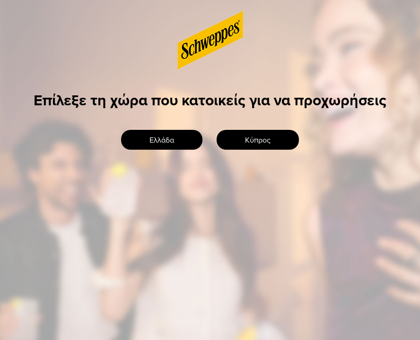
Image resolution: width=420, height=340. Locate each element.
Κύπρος (258, 140)
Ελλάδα (161, 140)
